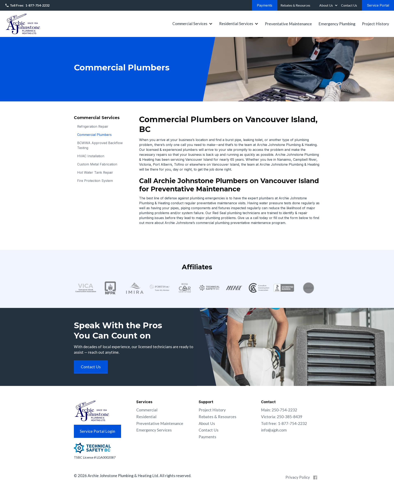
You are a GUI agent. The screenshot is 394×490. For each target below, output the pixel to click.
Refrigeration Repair (92, 126)
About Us (326, 5)
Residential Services (236, 23)
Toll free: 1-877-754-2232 (284, 423)
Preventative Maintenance (288, 23)
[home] (23, 23)
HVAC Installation (90, 156)
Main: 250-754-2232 (279, 409)
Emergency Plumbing (336, 23)
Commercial (146, 409)
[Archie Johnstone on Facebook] (315, 477)
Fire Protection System (95, 181)
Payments (207, 436)
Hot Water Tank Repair (95, 172)
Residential (146, 416)
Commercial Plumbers (94, 135)
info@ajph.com (274, 430)
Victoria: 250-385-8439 (281, 416)
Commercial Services (189, 23)
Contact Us (209, 430)
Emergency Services (154, 430)
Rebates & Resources (217, 416)
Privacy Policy (297, 477)
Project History (375, 23)
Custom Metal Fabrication (97, 164)
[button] (328, 5)
